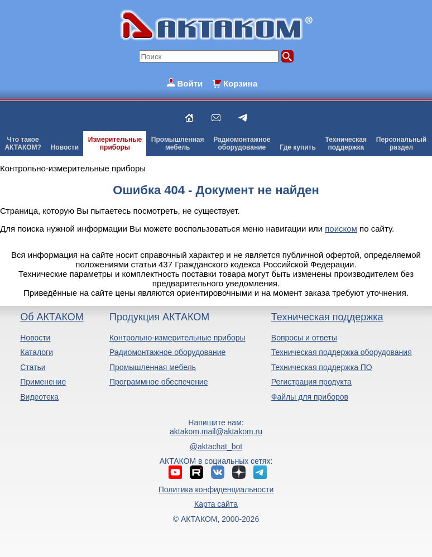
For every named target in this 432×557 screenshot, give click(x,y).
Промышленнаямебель (177, 143)
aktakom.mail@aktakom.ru (216, 431)
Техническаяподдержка (346, 143)
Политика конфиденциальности (216, 489)
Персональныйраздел (401, 143)
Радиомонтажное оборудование (167, 352)
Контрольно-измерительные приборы (177, 337)
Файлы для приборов (309, 396)
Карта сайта (216, 504)
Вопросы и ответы (304, 337)
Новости (65, 147)
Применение (43, 381)
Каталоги (36, 352)
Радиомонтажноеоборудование (241, 143)
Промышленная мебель (152, 367)
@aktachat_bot (216, 446)
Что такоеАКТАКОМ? (22, 143)
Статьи (32, 367)
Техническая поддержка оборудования (341, 352)
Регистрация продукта (311, 381)
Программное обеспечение (158, 381)
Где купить (298, 147)
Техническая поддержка (327, 317)
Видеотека (39, 396)
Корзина (240, 83)
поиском (341, 228)
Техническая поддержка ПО (321, 367)
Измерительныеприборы (115, 143)
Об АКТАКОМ (51, 317)
